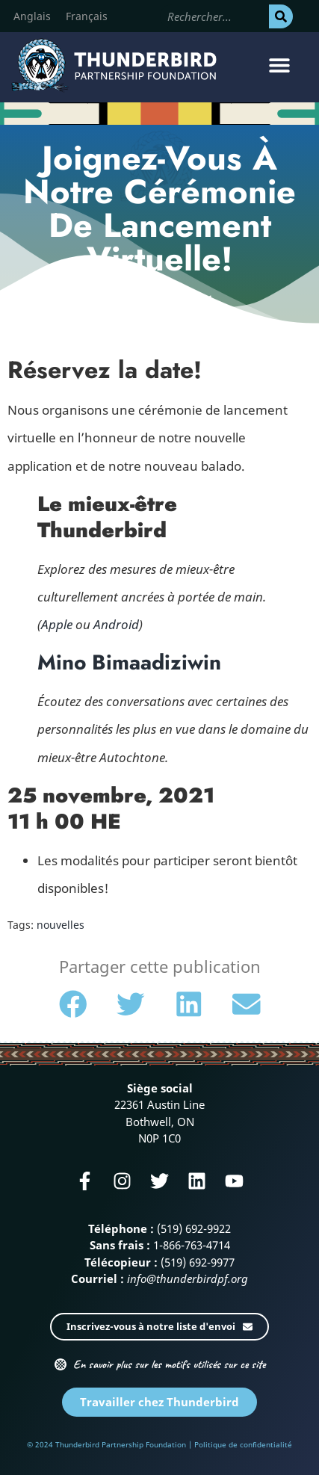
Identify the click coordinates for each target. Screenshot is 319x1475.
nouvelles (60, 925)
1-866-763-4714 (191, 1244)
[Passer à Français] (86, 16)
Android (116, 624)
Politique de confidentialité (243, 1444)
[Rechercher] (281, 16)
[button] (280, 65)
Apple (56, 624)
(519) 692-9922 (194, 1228)
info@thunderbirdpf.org (187, 1278)
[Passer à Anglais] (32, 16)
